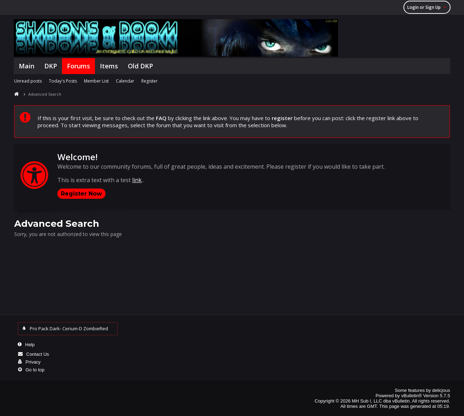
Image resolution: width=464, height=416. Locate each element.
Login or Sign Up (427, 7)
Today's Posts (63, 81)
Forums (78, 66)
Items (109, 66)
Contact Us (37, 354)
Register (149, 81)
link (137, 180)
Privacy (33, 362)
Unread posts (28, 81)
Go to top (35, 369)
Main (26, 66)
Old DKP (140, 66)
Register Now (81, 193)
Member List (96, 81)
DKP (50, 66)
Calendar (125, 81)
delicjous (441, 390)
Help (30, 344)
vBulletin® (411, 395)
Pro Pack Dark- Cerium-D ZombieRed (71, 328)
